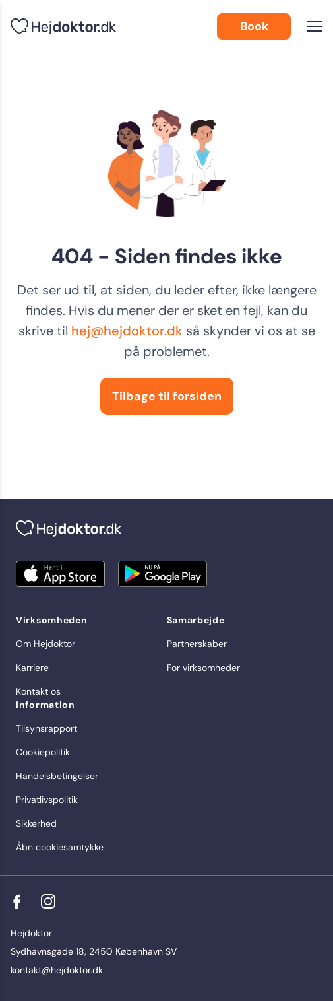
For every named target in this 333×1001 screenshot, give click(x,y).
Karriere (32, 667)
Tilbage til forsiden (167, 396)
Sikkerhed (36, 823)
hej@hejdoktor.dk (127, 330)
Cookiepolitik (43, 752)
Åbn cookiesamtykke (60, 847)
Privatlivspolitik (47, 800)
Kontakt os (38, 691)
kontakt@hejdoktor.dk (57, 970)
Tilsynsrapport (46, 728)
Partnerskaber (197, 644)
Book (254, 26)
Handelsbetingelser (57, 776)
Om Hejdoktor (45, 644)
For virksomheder (203, 667)
